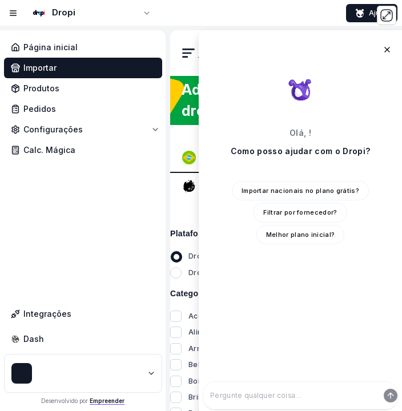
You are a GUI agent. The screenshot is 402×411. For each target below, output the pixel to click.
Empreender (107, 400)
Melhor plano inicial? (300, 235)
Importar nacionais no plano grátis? (300, 191)
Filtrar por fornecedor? (300, 212)
